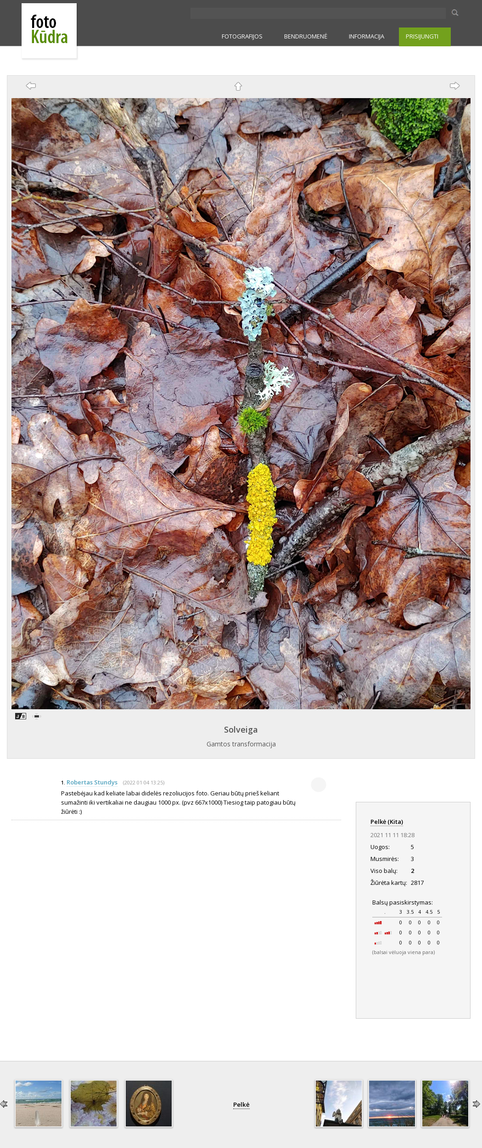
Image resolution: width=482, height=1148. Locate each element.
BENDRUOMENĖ (305, 36)
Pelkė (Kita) (386, 821)
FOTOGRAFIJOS (242, 36)
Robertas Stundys (92, 782)
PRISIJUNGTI (422, 36)
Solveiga (241, 729)
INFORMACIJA (366, 36)
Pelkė (241, 1104)
